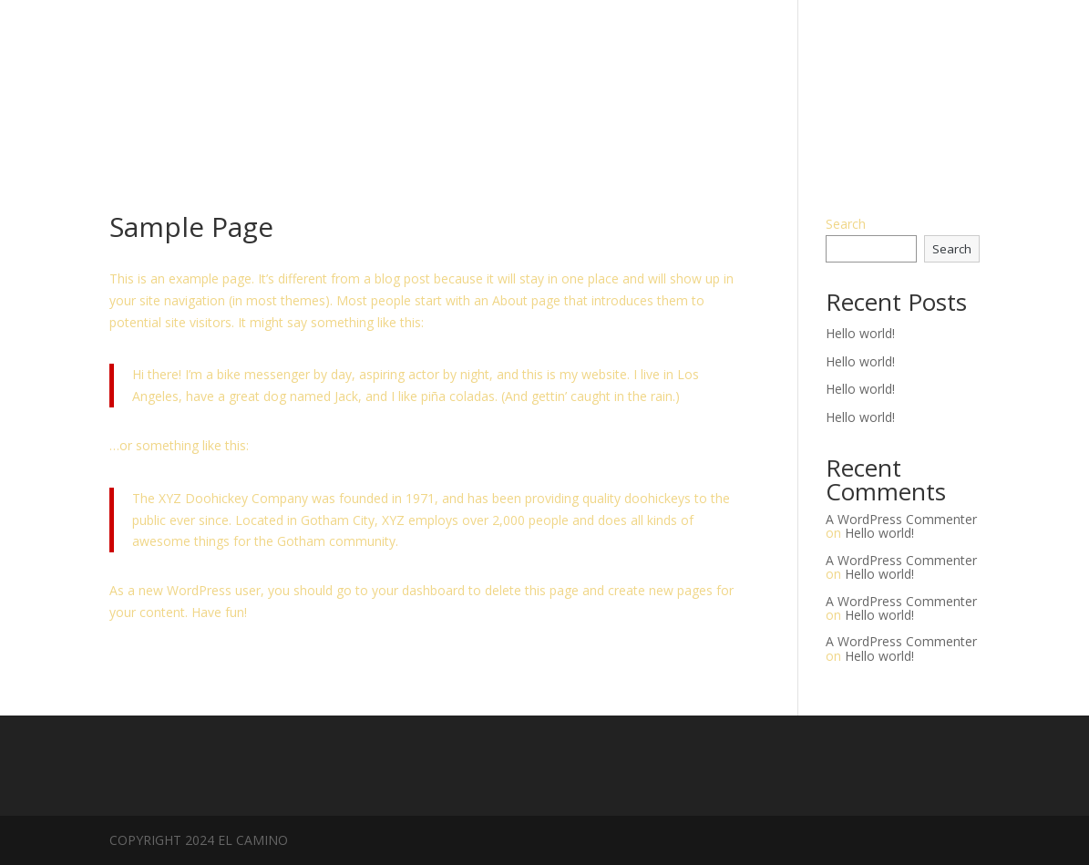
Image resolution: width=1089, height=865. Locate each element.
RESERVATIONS (869, 81)
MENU (961, 81)
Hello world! (860, 333)
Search (846, 223)
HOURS (773, 81)
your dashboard (418, 590)
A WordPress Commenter (901, 519)
